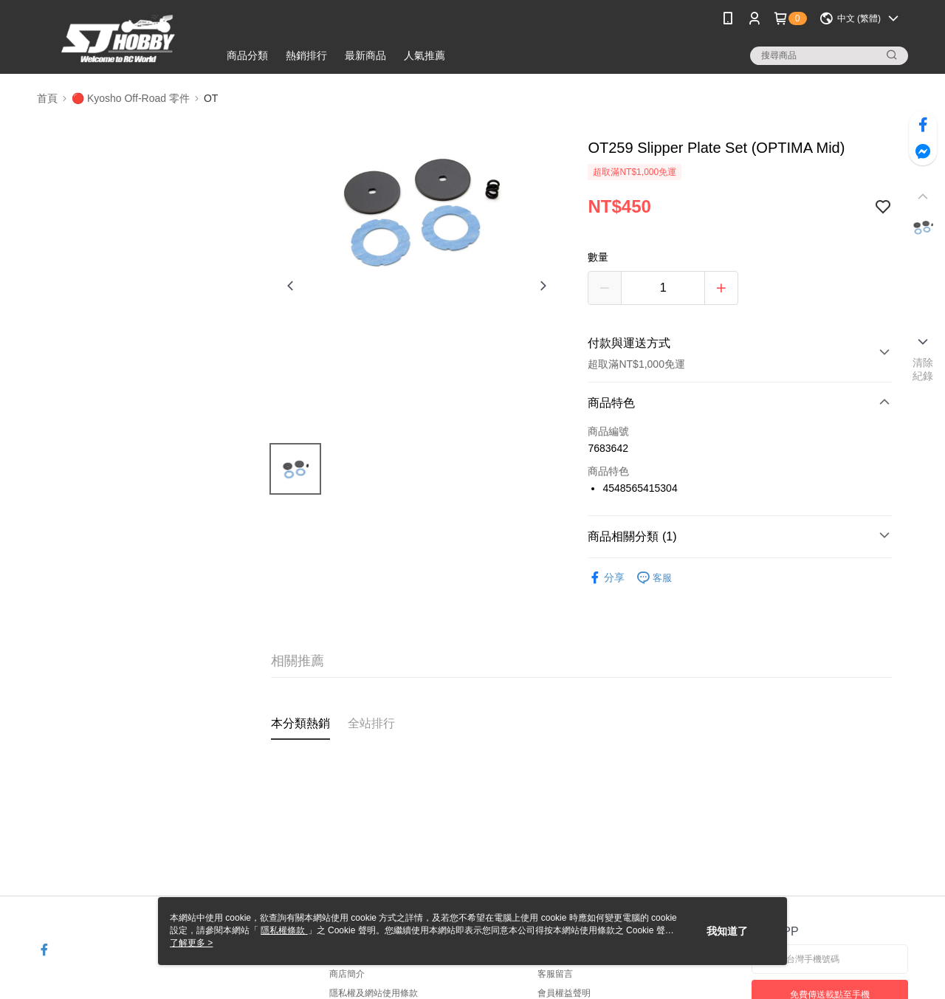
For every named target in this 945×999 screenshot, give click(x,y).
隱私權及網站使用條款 (373, 993)
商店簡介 (347, 974)
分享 (606, 578)
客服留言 (555, 974)
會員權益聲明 (564, 993)
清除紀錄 (923, 369)
